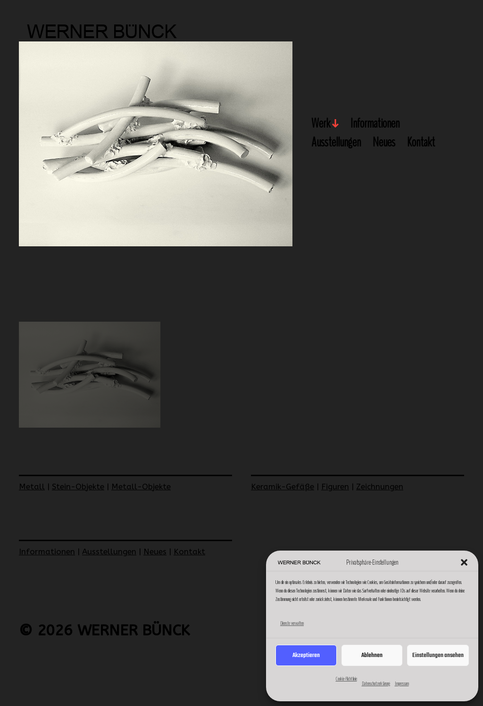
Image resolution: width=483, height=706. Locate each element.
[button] (464, 562)
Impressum (402, 683)
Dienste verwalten (292, 623)
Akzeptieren (306, 655)
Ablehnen (372, 655)
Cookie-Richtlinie (346, 678)
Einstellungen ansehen (438, 655)
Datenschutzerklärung (376, 683)
